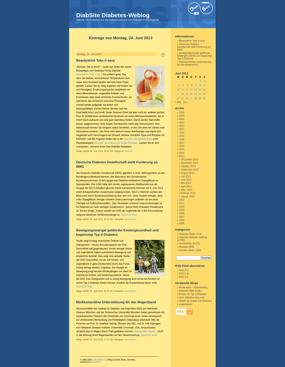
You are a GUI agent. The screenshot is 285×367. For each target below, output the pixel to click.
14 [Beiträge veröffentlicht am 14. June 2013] (195, 89)
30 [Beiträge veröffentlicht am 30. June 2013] (204, 98)
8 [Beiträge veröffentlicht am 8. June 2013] (200, 85)
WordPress (96, 362)
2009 (181, 210)
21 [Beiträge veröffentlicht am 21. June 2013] (195, 94)
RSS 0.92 (184, 273)
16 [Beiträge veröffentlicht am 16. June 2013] (204, 89)
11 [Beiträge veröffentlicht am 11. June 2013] (182, 89)
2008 (181, 213)
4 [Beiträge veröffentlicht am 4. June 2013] (183, 85)
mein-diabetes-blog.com (191, 297)
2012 (181, 200)
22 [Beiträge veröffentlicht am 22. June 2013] (200, 94)
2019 (181, 136)
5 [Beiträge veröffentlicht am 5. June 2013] (187, 85)
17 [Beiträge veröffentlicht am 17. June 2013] (178, 94)
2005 (181, 223)
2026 (181, 112)
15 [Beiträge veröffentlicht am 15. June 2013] (200, 89)
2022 (181, 126)
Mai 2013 (186, 183)
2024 (181, 119)
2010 (181, 206)
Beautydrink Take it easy (95, 60)
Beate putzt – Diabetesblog (193, 287)
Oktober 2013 (188, 166)
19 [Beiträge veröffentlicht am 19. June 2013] (186, 94)
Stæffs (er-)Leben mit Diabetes (195, 300)
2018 (181, 139)
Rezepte (129, 151)
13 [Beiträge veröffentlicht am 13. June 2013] (191, 89)
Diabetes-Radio (187, 234)
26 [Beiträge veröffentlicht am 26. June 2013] (186, 98)
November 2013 (189, 163)
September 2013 (190, 169)
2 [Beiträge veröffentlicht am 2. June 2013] (204, 81)
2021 (181, 129)
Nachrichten (130, 219)
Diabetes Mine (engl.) (190, 290)
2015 (181, 149)
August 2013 (187, 173)
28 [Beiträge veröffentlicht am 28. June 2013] (195, 98)
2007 (181, 216)
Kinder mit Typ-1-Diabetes (193, 294)
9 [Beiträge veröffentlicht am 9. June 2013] (204, 85)
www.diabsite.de (99, 360)
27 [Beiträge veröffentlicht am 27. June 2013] (191, 98)
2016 (181, 146)
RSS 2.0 (183, 277)
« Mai (178, 102)
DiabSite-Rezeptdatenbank (138, 139)
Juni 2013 (186, 179)
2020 (181, 132)
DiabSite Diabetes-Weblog (113, 15)
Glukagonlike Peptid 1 (145, 331)
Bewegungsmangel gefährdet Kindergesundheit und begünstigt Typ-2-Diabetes (194, 56)
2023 (181, 122)
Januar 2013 (187, 196)
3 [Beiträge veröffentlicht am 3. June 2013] (179, 85)
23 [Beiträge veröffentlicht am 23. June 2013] (204, 94)
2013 (181, 156)
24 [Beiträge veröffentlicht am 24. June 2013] (178, 98)
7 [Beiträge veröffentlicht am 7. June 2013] (196, 85)
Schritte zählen (187, 250)
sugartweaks (185, 304)
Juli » (185, 102)
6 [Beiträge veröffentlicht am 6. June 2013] (192, 85)
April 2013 (186, 186)
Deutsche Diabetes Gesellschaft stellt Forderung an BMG (194, 47)
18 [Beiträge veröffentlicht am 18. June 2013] (182, 94)
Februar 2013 (188, 193)
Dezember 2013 (189, 159)
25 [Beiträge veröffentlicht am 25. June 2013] (182, 98)
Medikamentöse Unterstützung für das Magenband (116, 302)
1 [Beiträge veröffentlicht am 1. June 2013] (200, 81)
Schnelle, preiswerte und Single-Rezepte (115, 143)
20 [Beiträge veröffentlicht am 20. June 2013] (191, 94)
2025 (181, 115)
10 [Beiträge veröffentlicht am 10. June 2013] (178, 89)
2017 (181, 142)
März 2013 (186, 189)
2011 (181, 203)
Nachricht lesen (129, 214)
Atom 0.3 (183, 270)
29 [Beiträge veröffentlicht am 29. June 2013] (200, 98)
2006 (181, 220)
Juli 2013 (186, 176)
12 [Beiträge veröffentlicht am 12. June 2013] (186, 89)
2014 (181, 152)
